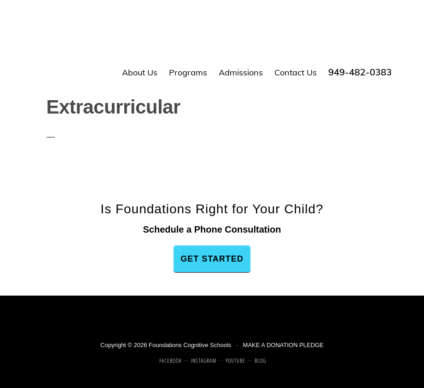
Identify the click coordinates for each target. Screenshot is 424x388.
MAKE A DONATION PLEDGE (283, 345)
